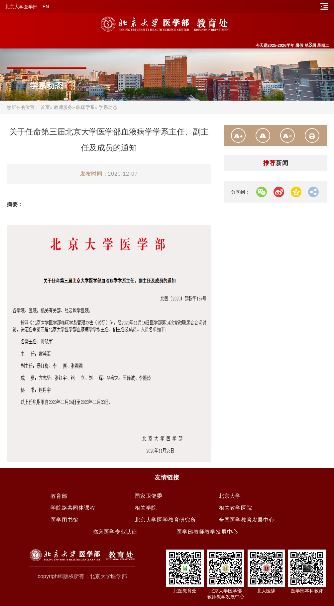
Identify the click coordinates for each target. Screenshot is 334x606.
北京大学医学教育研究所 (165, 520)
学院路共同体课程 (73, 508)
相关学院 (146, 508)
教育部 (59, 496)
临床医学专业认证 (115, 532)
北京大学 (230, 496)
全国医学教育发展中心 (247, 520)
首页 (45, 107)
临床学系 (85, 107)
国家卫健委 (149, 496)
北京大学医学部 (21, 6)
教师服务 (63, 107)
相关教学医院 (235, 508)
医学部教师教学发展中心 (207, 532)
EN (46, 6)
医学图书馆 (64, 520)
